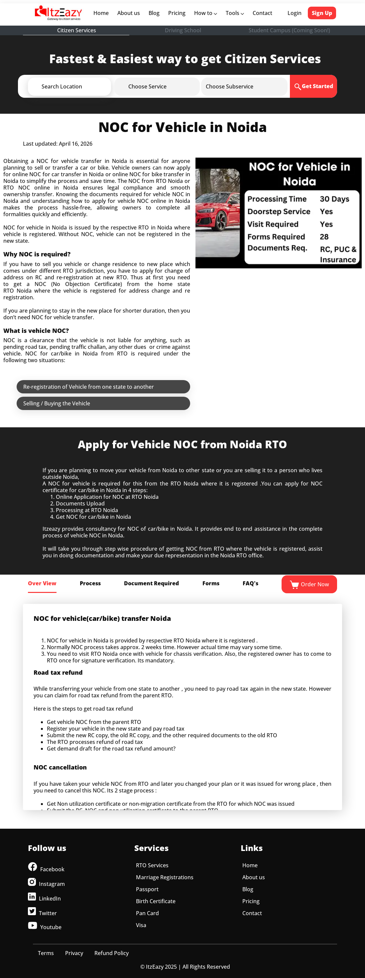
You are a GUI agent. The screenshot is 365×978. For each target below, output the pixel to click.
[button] (80, 86)
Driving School (183, 30)
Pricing (176, 13)
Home (102, 13)
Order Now (309, 585)
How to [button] (205, 13)
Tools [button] (235, 13)
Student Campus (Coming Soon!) (289, 30)
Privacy (74, 953)
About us (130, 13)
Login (295, 13)
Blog (154, 13)
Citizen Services (76, 30)
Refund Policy (111, 953)
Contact (262, 13)
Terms (46, 953)
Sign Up (322, 13)
